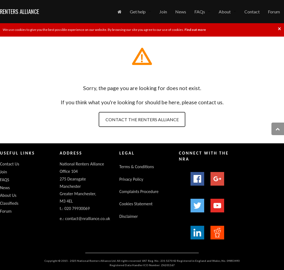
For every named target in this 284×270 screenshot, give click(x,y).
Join (163, 11)
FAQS (4, 179)
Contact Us (9, 164)
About (225, 11)
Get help (138, 11)
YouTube (217, 205)
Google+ (217, 179)
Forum (274, 11)
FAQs (199, 11)
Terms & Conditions (136, 166)
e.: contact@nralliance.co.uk (85, 218)
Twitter (197, 205)
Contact (252, 11)
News (180, 11)
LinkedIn (197, 232)
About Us (8, 195)
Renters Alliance (19, 11)
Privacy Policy (131, 179)
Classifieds (9, 203)
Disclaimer (128, 216)
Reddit (217, 232)
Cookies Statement (136, 203)
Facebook (197, 179)
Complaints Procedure (139, 191)
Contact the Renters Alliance (142, 119)
